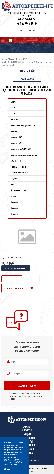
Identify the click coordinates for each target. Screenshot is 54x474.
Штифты (14, 213)
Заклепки (14, 119)
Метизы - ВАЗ (21, 58)
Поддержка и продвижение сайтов (30, 468)
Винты (13, 107)
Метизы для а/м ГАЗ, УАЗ (21, 148)
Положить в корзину (16, 288)
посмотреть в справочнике (15, 268)
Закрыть (7, 468)
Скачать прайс (27, 71)
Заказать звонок (27, 30)
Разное (13, 184)
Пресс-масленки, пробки (20, 172)
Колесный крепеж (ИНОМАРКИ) (23, 125)
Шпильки (14, 202)
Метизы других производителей (24, 154)
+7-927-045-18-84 (27, 23)
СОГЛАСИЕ (16, 462)
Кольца (14, 131)
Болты (13, 101)
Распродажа (27, 78)
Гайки (13, 113)
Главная (4, 58)
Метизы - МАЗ (16, 142)
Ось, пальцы (16, 160)
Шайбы (13, 196)
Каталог (12, 58)
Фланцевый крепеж (18, 190)
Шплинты (14, 208)
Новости (27, 430)
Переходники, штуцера (20, 166)
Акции (27, 434)
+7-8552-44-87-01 (27, 19)
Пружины (14, 178)
